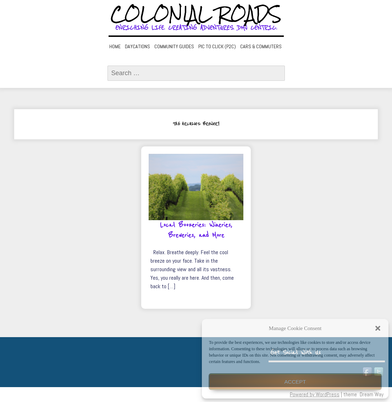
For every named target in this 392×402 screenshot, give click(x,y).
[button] (377, 328)
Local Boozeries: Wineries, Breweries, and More (196, 230)
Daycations (137, 46)
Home (115, 46)
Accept (295, 382)
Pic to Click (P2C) (217, 46)
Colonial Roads (196, 14)
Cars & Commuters (261, 46)
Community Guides (174, 46)
